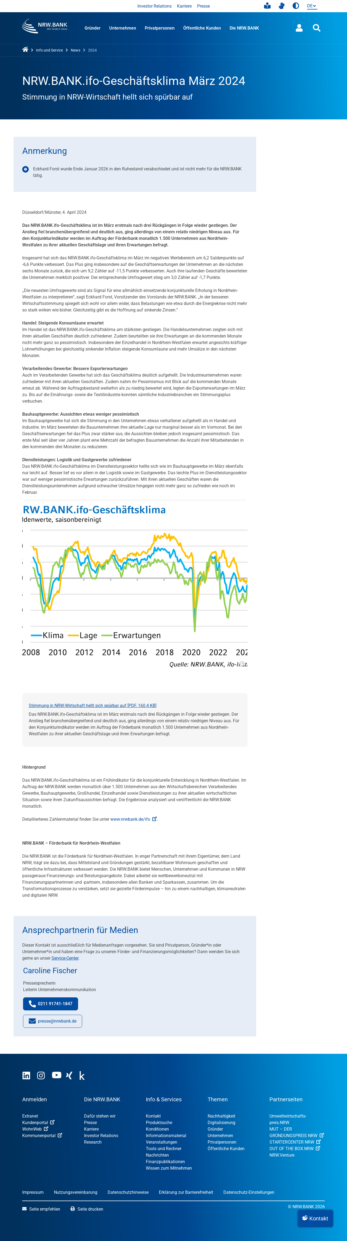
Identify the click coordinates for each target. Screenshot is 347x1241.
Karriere (184, 6)
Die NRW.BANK (244, 28)
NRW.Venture (281, 1155)
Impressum (33, 1192)
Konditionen (157, 1129)
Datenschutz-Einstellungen (248, 1192)
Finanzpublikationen (165, 1161)
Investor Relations (154, 6)
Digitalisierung (221, 1122)
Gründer (93, 28)
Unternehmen (122, 28)
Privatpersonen (160, 28)
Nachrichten (157, 1155)
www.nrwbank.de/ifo (133, 819)
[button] (315, 1218)
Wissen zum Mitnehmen (169, 1168)
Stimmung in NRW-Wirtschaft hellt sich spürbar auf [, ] (92, 705)
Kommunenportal (42, 1135)
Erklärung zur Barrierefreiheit (186, 1192)
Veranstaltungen (161, 1142)
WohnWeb (35, 1129)
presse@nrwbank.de (52, 1022)
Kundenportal (38, 1122)
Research (93, 1142)
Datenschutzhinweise (128, 1192)
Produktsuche (159, 1122)
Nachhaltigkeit (221, 1116)
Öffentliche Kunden (202, 28)
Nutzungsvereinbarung (75, 1192)
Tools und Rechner (163, 1148)
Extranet (30, 1116)
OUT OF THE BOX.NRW (294, 1148)
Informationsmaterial (166, 1135)
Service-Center (65, 958)
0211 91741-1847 (53, 1005)
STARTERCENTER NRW (295, 1142)
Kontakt (153, 1116)
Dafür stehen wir (99, 1116)
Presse (203, 6)
